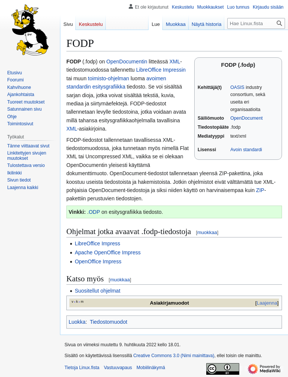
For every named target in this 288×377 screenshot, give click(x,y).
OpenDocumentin (126, 62)
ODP (94, 212)
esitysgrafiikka (108, 87)
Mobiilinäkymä (150, 367)
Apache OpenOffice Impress (108, 252)
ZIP (260, 190)
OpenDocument (246, 118)
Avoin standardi (246, 149)
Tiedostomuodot (108, 322)
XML (175, 62)
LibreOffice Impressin (161, 70)
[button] (22, 187)
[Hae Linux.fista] (256, 23)
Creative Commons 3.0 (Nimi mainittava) (173, 355)
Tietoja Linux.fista (81, 367)
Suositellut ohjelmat (97, 291)
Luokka (77, 322)
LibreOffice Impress (97, 243)
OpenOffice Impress (98, 261)
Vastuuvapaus (118, 367)
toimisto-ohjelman (108, 78)
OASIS (237, 87)
